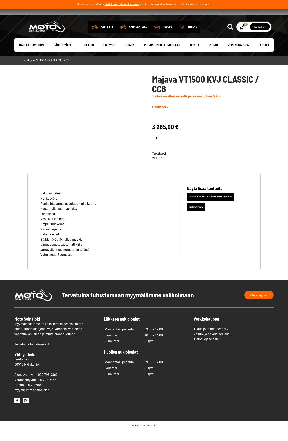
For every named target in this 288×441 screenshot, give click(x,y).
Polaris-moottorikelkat (162, 56)
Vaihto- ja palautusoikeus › (212, 345)
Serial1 (264, 56)
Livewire (109, 56)
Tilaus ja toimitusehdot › (211, 340)
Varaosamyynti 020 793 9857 (35, 391)
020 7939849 (34, 396)
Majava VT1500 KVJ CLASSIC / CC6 (48, 71)
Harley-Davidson (31, 56)
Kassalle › (260, 37)
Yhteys (192, 37)
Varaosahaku (138, 37)
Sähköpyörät (63, 56)
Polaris (88, 56)
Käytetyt (107, 37)
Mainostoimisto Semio (144, 436)
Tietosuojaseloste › (207, 350)
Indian (213, 56)
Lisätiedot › (160, 118)
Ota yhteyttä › (259, 306)
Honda (194, 56)
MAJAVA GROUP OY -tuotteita (217, 207)
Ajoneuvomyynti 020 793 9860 (36, 385)
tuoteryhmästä (196, 218)
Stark (130, 56)
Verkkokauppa (238, 56)
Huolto (167, 37)
